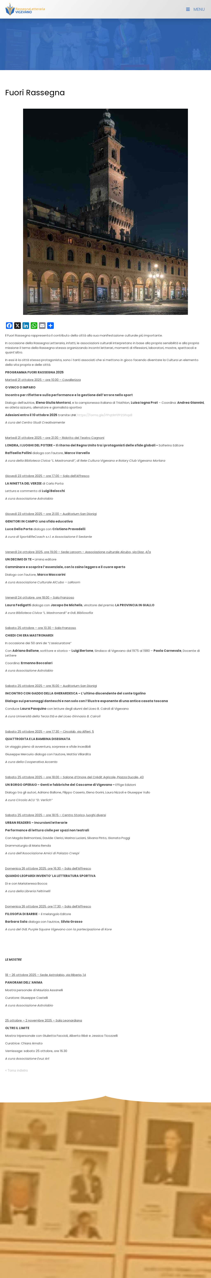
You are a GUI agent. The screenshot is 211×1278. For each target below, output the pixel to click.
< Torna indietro (16, 1070)
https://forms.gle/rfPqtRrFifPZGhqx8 (104, 415)
